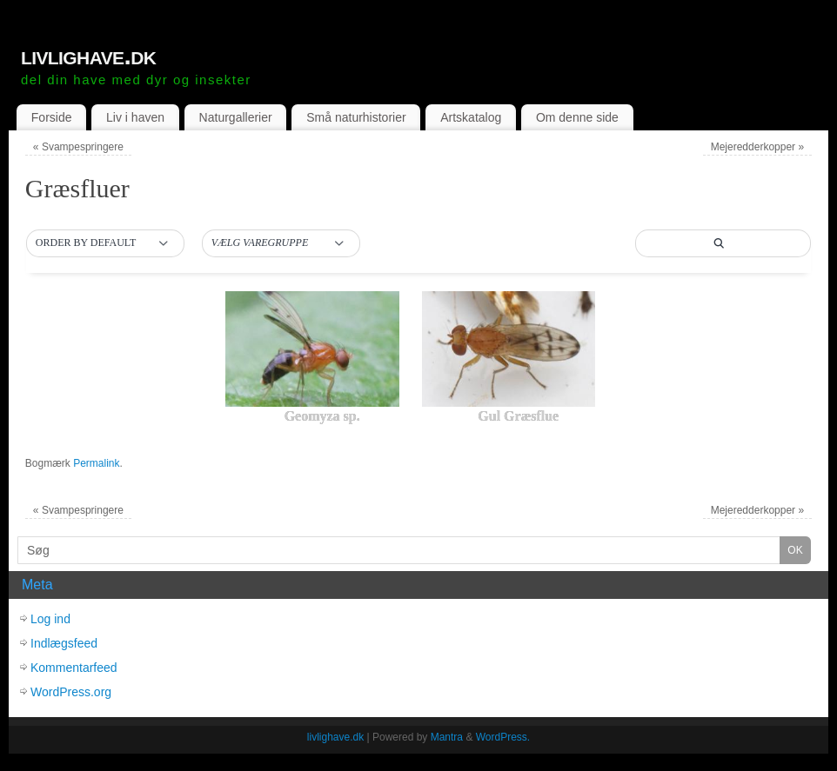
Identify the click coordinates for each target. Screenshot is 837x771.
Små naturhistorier (355, 117)
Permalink (96, 463)
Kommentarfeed (73, 668)
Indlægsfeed (63, 643)
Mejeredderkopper (757, 147)
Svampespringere (78, 147)
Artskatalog (470, 117)
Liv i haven (135, 117)
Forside (51, 117)
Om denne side (577, 117)
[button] (105, 243)
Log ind (50, 619)
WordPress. (503, 737)
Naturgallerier (235, 117)
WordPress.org (70, 692)
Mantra (447, 737)
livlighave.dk (88, 56)
